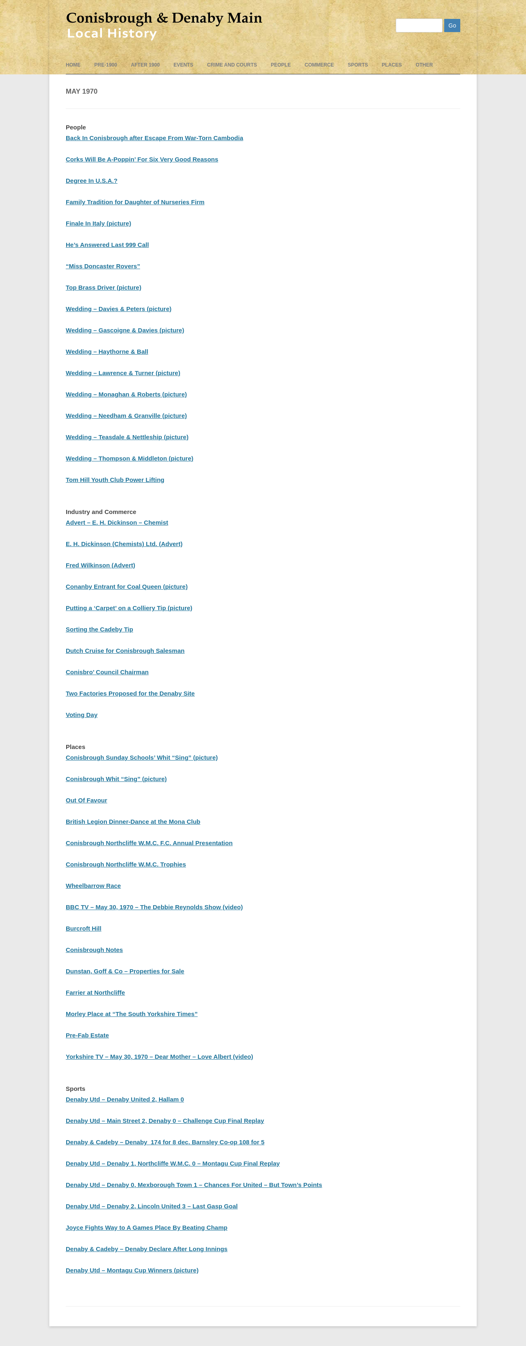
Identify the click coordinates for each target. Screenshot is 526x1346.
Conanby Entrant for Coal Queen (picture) (127, 586)
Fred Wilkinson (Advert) (100, 565)
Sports (358, 65)
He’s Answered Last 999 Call (107, 244)
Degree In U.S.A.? (92, 180)
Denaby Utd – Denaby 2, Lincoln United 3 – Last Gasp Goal (152, 1206)
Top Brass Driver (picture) (103, 287)
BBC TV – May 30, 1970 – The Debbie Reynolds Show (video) (154, 906)
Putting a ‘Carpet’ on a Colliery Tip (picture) (129, 607)
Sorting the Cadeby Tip (99, 629)
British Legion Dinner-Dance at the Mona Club (133, 821)
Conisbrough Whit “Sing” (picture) (116, 778)
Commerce (319, 65)
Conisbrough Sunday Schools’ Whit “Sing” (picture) (142, 757)
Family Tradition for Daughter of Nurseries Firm (135, 201)
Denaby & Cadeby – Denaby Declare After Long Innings (147, 1248)
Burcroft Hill (84, 928)
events (183, 65)
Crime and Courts (232, 65)
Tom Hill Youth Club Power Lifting (115, 479)
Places (392, 65)
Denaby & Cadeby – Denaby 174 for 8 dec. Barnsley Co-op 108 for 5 (165, 1142)
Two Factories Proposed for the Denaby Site (130, 693)
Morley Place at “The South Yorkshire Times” (132, 1013)
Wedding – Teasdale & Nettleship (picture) (127, 436)
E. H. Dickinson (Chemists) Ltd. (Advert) (124, 543)
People (281, 65)
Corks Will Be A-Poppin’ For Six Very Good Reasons (142, 159)
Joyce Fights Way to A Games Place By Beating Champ (146, 1227)
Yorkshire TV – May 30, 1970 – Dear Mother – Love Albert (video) (159, 1056)
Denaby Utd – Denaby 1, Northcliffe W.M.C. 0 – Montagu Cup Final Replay (173, 1163)
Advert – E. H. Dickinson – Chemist (117, 522)
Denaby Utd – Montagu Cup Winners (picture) (132, 1270)
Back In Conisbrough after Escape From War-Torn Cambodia (154, 137)
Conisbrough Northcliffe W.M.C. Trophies (126, 864)
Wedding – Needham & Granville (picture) (126, 415)
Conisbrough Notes (94, 949)
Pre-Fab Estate (87, 1035)
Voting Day (81, 714)
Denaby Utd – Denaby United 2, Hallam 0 (125, 1099)
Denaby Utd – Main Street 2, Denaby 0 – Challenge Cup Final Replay (165, 1120)
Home (73, 65)
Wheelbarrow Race (93, 885)
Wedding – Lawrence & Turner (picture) (123, 372)
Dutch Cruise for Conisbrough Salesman (125, 650)
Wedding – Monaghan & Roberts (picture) (126, 394)
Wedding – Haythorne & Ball (107, 351)
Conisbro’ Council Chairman (107, 671)
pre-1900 (106, 65)
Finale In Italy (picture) (98, 223)
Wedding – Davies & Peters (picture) (118, 308)
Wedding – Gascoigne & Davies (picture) (125, 330)
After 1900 (145, 65)
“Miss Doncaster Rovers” (103, 266)
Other (424, 65)
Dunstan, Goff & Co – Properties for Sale (125, 971)
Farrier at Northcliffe (95, 992)
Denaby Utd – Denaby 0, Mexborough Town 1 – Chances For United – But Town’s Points (194, 1184)
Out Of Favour (86, 800)
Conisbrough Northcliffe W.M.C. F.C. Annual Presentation (149, 842)
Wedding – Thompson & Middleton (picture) (130, 458)
